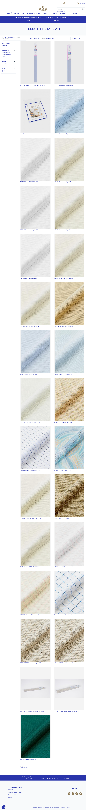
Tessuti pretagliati (6, 54)
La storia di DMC (12, 794)
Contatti (10, 797)
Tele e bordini (12, 37)
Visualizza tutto (50, 38)
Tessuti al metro (6, 52)
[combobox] (77, 38)
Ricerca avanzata (61, 11)
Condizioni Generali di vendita (15, 792)
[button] (9, 50)
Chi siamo (10, 789)
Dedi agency (46, 807)
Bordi (3, 56)
